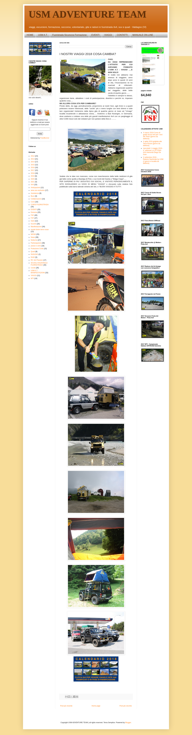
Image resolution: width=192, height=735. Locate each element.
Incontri (33, 224)
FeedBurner (44, 138)
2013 (33, 159)
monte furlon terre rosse (40, 230)
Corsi (33, 202)
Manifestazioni (36, 227)
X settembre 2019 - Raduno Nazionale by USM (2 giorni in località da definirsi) (153, 160)
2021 (33, 182)
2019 (33, 176)
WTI (32, 278)
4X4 (32, 185)
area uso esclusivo (38, 190)
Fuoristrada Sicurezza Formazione (69, 35)
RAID (33, 257)
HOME (30, 35)
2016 (33, 167)
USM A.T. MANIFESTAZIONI (38, 272)
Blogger (128, 723)
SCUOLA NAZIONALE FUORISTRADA (39, 264)
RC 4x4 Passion (37, 260)
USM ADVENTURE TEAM (87, 14)
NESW (33, 234)
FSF (32, 215)
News (33, 237)
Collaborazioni (36, 199)
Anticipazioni (35, 188)
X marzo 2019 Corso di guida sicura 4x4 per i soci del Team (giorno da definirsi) (153, 136)
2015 (33, 165)
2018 (33, 173)
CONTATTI (122, 35)
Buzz (33, 196)
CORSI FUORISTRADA (40, 205)
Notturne (34, 240)
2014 (33, 162)
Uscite (33, 268)
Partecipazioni (36, 243)
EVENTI (95, 35)
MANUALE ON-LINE (142, 35)
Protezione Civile (37, 249)
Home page (96, 706)
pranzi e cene (36, 246)
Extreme (34, 212)
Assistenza (35, 193)
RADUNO (34, 254)
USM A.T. (43, 35)
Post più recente (66, 706)
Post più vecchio (126, 706)
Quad (33, 252)
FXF (32, 218)
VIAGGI (108, 35)
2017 (33, 170)
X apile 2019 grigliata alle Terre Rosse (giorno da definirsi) (152, 143)
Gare (33, 221)
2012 (33, 156)
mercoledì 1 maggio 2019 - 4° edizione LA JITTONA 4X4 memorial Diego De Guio (153, 151)
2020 (33, 179)
